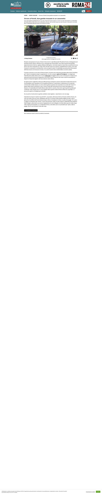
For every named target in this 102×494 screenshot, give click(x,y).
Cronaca (12, 11)
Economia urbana (32, 11)
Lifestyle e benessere (50, 11)
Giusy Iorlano (28, 58)
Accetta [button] (98, 491)
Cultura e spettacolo (21, 11)
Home (25, 15)
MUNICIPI (59, 11)
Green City (40, 11)
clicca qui (47, 75)
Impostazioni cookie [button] (90, 491)
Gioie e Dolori (33, 15)
